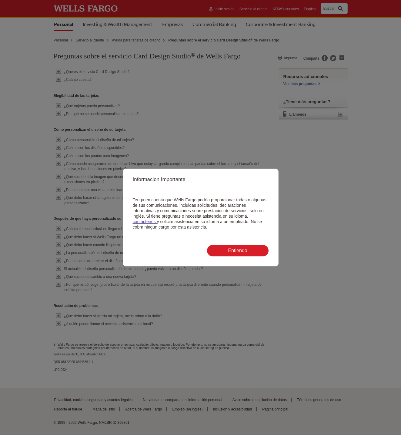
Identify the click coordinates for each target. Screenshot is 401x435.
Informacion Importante (159, 179)
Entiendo (237, 250)
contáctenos (145, 221)
